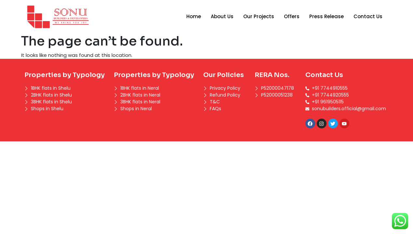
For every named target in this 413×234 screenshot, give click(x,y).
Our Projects (258, 16)
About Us (222, 16)
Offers (292, 16)
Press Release (326, 16)
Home (193, 16)
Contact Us (367, 16)
